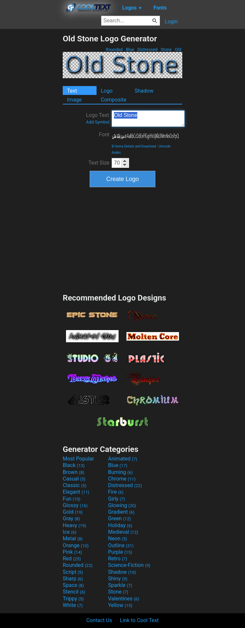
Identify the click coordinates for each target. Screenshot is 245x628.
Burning (120, 472)
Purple (120, 552)
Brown (73, 472)
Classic (74, 485)
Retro (117, 558)
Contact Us (99, 620)
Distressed (147, 49)
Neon (117, 538)
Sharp (73, 578)
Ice (69, 532)
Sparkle (120, 585)
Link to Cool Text (139, 620)
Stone (166, 49)
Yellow (120, 605)
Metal (73, 538)
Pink (72, 552)
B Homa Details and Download (134, 146)
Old (178, 49)
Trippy (73, 598)
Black (74, 465)
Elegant (76, 492)
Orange (76, 545)
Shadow (144, 91)
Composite (113, 100)
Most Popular (78, 459)
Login (171, 21)
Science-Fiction (129, 565)
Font (104, 134)
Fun (71, 499)
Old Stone (148, 118)
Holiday (120, 525)
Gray (71, 518)
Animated (122, 459)
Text (72, 91)
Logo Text (97, 118)
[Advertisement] (31, 132)
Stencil (74, 592)
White (73, 605)
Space (73, 585)
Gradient (121, 512)
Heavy (74, 525)
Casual (74, 479)
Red (72, 558)
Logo (107, 91)
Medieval (123, 532)
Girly (116, 499)
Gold (73, 512)
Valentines (123, 598)
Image (74, 100)
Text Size (98, 163)
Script (73, 572)
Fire (115, 492)
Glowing (122, 505)
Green (119, 518)
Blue (130, 49)
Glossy (75, 505)
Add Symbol (97, 122)
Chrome (122, 479)
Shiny (117, 578)
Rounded (114, 49)
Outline (121, 545)
